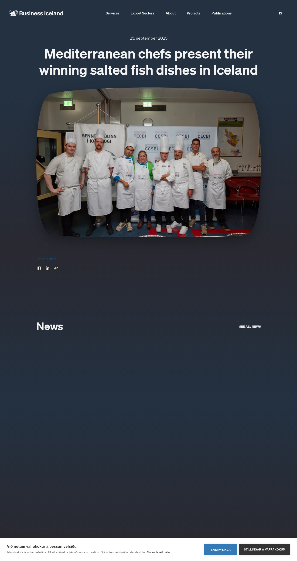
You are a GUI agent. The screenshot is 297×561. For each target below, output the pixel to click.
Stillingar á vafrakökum (264, 549)
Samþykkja (221, 549)
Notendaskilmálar (158, 552)
